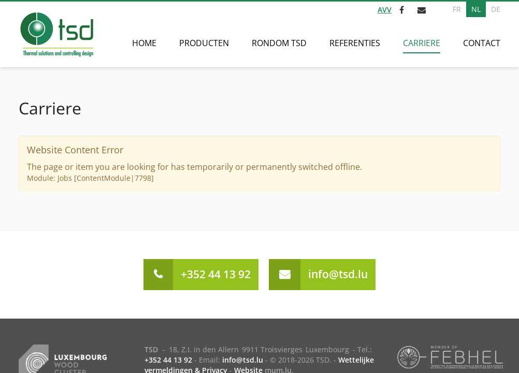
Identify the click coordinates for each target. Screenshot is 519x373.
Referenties (354, 43)
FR (457, 9)
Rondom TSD (279, 43)
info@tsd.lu (338, 274)
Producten (204, 43)
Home (144, 43)
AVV (385, 10)
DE (495, 9)
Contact (481, 43)
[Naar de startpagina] (56, 34)
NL (476, 9)
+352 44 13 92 (216, 274)
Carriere (421, 43)
